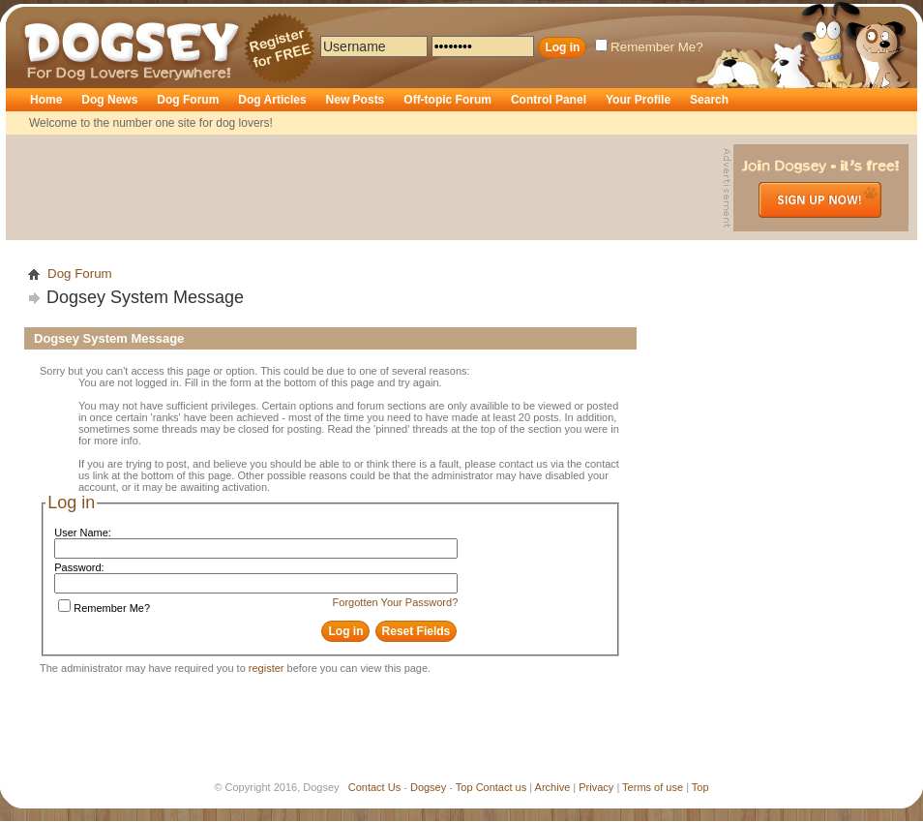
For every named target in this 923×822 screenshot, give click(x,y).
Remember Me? (649, 47)
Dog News (109, 100)
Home (46, 100)
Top (464, 787)
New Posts (355, 100)
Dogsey (46, 14)
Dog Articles (272, 100)
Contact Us (374, 787)
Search (709, 100)
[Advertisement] (367, 187)
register (266, 668)
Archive (553, 787)
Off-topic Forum (447, 100)
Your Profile (638, 100)
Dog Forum (188, 100)
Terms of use (652, 787)
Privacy (596, 787)
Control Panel (548, 100)
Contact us (501, 787)
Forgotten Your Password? (396, 602)
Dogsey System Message (145, 297)
